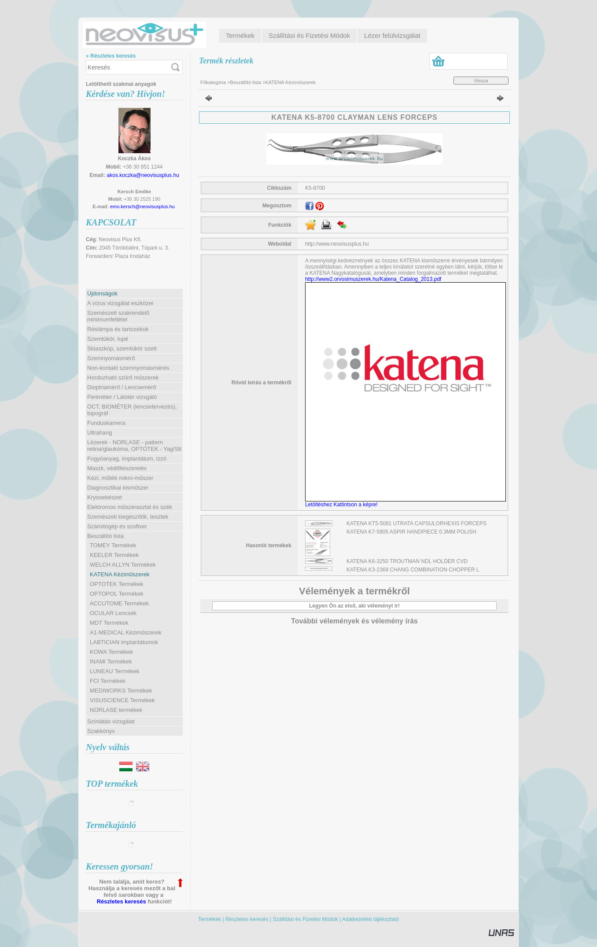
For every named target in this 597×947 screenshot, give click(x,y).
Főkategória (213, 82)
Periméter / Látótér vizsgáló (122, 397)
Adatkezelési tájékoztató (370, 919)
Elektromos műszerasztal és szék (129, 507)
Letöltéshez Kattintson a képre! (342, 504)
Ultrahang (99, 432)
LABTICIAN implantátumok (124, 642)
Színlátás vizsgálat (111, 721)
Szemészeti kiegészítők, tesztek (127, 516)
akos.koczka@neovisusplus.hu (143, 175)
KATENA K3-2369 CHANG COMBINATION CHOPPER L (412, 570)
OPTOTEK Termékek (117, 584)
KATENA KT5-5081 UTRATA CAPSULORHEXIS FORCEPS (416, 523)
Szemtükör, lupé (107, 338)
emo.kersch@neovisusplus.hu (142, 206)
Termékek (209, 919)
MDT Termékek (109, 622)
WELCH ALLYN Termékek (123, 564)
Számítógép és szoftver (117, 526)
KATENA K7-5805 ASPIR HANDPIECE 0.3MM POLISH (411, 532)
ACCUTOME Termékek (119, 603)
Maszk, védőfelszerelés (117, 468)
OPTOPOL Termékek (117, 593)
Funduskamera (106, 423)
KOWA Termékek (111, 652)
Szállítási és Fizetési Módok (305, 919)
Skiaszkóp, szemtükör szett (122, 348)
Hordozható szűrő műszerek (123, 377)
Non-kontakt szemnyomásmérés (128, 368)
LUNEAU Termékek (114, 671)
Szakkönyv (101, 731)
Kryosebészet (104, 497)
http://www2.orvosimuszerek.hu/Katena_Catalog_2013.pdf (373, 279)
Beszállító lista (245, 82)
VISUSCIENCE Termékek (122, 700)
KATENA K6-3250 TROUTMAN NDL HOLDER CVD (407, 561)
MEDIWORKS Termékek (121, 690)
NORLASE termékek (116, 710)
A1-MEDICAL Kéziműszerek (126, 632)
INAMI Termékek (111, 661)
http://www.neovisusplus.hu (337, 244)
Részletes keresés (121, 901)
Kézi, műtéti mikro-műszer (120, 478)
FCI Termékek (107, 681)
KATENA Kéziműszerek (120, 574)
